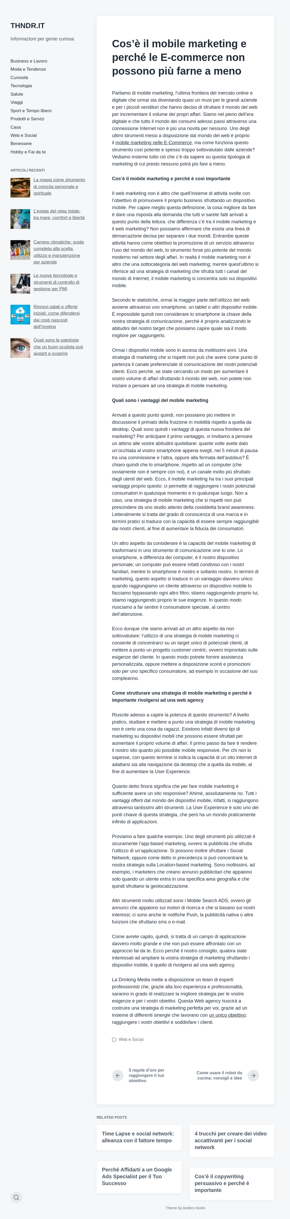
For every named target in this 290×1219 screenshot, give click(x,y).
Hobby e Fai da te (28, 151)
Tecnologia (21, 85)
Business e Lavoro (28, 61)
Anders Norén (194, 1208)
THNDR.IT (27, 26)
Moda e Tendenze (28, 69)
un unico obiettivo (227, 1015)
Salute (16, 94)
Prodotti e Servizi (27, 118)
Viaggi (16, 102)
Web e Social (23, 135)
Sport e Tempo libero (31, 110)
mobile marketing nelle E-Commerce (153, 142)
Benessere (21, 143)
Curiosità (19, 77)
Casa (15, 127)
